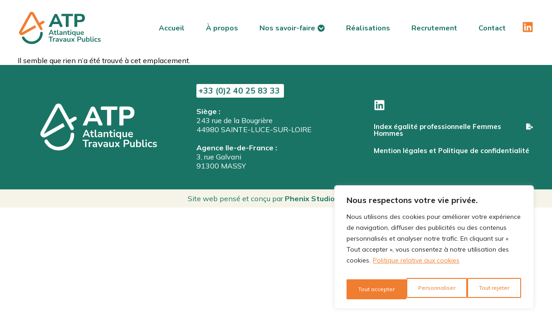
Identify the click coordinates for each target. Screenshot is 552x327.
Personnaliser (375, 289)
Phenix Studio (310, 198)
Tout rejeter (433, 289)
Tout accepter (492, 289)
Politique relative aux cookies (416, 267)
